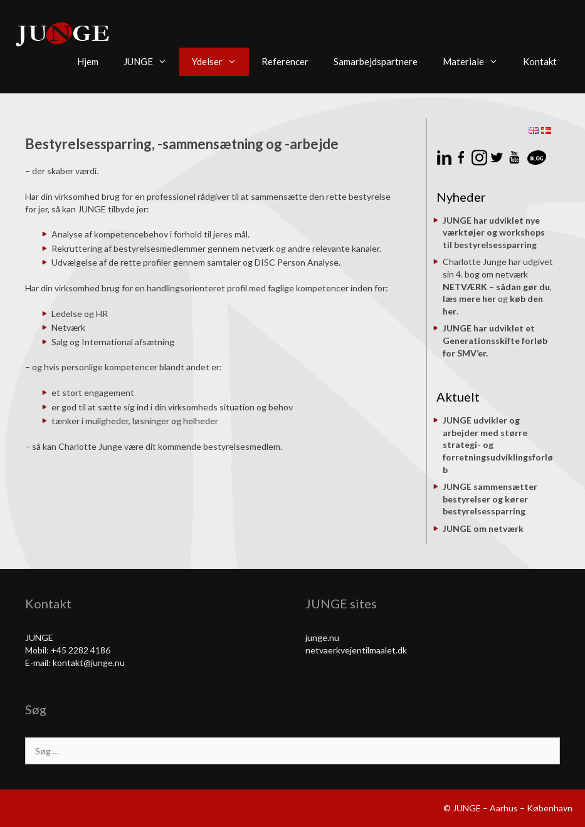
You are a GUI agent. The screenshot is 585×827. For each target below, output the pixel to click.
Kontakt (540, 61)
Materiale (476, 62)
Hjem (87, 61)
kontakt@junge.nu (89, 662)
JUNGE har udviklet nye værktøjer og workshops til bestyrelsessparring (494, 232)
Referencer (284, 61)
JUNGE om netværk (483, 528)
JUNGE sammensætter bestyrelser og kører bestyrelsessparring (490, 498)
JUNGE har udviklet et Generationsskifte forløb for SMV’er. (495, 340)
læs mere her (469, 298)
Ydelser (220, 62)
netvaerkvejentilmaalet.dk (356, 650)
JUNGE (151, 62)
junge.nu (322, 637)
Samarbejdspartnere (376, 61)
